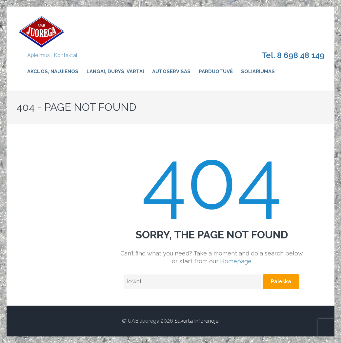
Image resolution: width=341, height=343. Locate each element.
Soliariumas (258, 71)
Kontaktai (65, 55)
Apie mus (38, 55)
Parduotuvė (216, 71)
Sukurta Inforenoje (196, 321)
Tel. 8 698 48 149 (293, 55)
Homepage (235, 261)
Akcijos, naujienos (52, 71)
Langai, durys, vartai (115, 71)
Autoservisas (171, 71)
